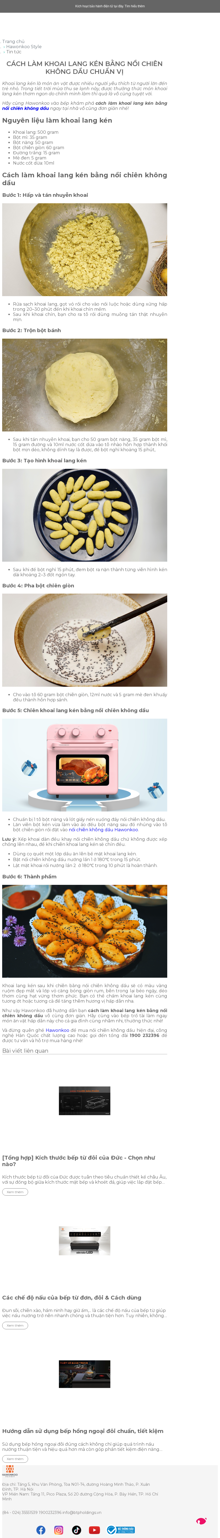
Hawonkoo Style (24, 46)
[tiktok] (76, 1530)
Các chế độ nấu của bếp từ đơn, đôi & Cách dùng (71, 1297)
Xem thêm (15, 1192)
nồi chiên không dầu (25, 108)
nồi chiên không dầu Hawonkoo (103, 829)
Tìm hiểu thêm (135, 6)
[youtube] (94, 1530)
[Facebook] (40, 1530)
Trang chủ (13, 41)
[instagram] (58, 1530)
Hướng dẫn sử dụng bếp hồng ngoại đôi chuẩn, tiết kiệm (82, 1431)
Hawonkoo (57, 1030)
